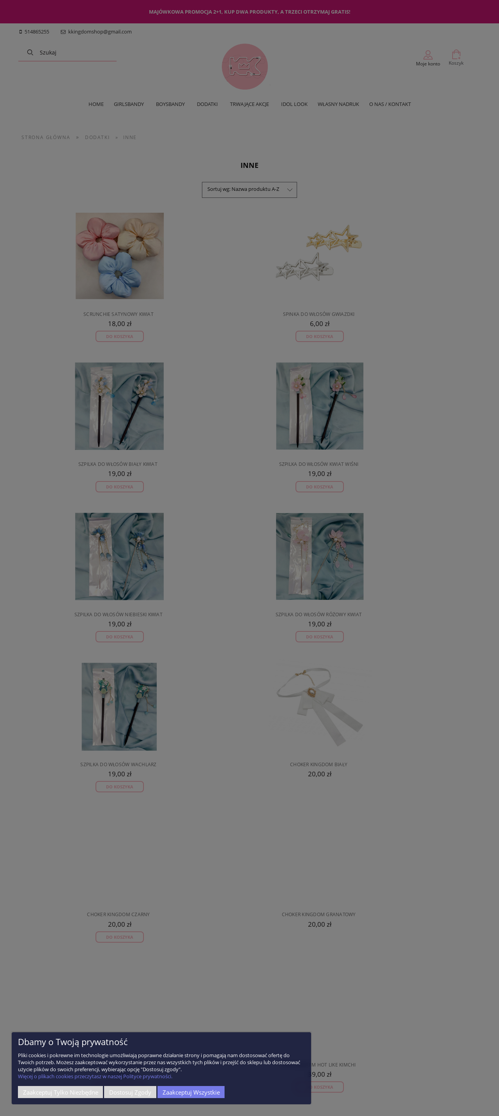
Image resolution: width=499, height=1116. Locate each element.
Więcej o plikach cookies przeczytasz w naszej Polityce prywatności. (95, 1076)
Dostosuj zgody (130, 1092)
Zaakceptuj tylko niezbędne (60, 1092)
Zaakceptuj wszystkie (191, 1092)
